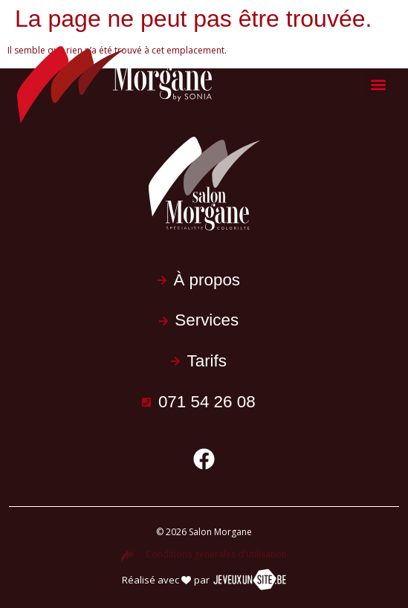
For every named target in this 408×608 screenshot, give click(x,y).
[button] (378, 85)
